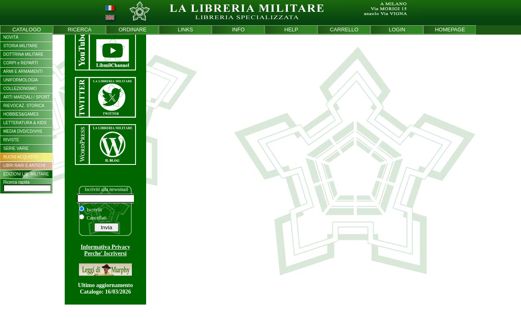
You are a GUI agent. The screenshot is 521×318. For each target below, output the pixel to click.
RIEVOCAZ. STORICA (23, 105)
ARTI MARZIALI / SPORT (26, 97)
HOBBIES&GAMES (21, 114)
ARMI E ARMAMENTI (23, 71)
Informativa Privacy (105, 247)
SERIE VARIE (15, 148)
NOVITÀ (10, 37)
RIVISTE (11, 140)
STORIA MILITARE (20, 46)
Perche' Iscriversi (105, 253)
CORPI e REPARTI (20, 63)
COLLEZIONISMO (20, 88)
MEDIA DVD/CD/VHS (22, 131)
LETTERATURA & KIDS (25, 123)
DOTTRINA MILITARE (23, 54)
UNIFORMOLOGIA (20, 80)
